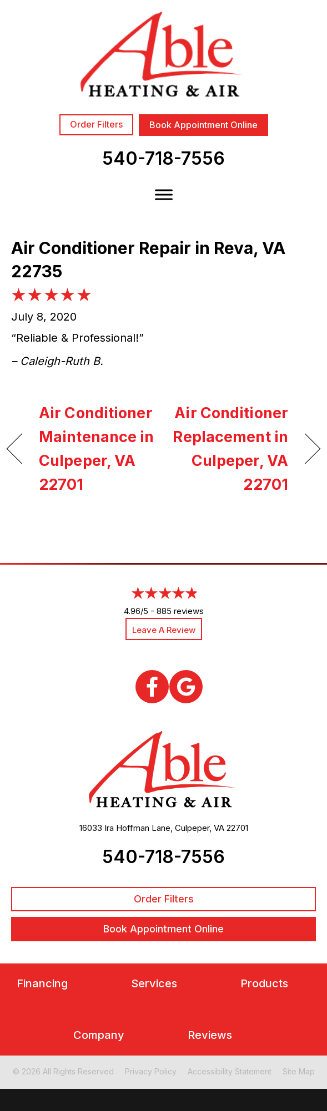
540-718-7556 (163, 158)
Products (264, 983)
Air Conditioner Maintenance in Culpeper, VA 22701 (96, 449)
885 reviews (180, 611)
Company (98, 1035)
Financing (42, 983)
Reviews (210, 1035)
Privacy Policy (151, 1071)
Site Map (299, 1071)
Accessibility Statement (229, 1071)
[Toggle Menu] (164, 194)
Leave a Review (163, 630)
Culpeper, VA (199, 828)
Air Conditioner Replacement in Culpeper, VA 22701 (230, 449)
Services (154, 983)
